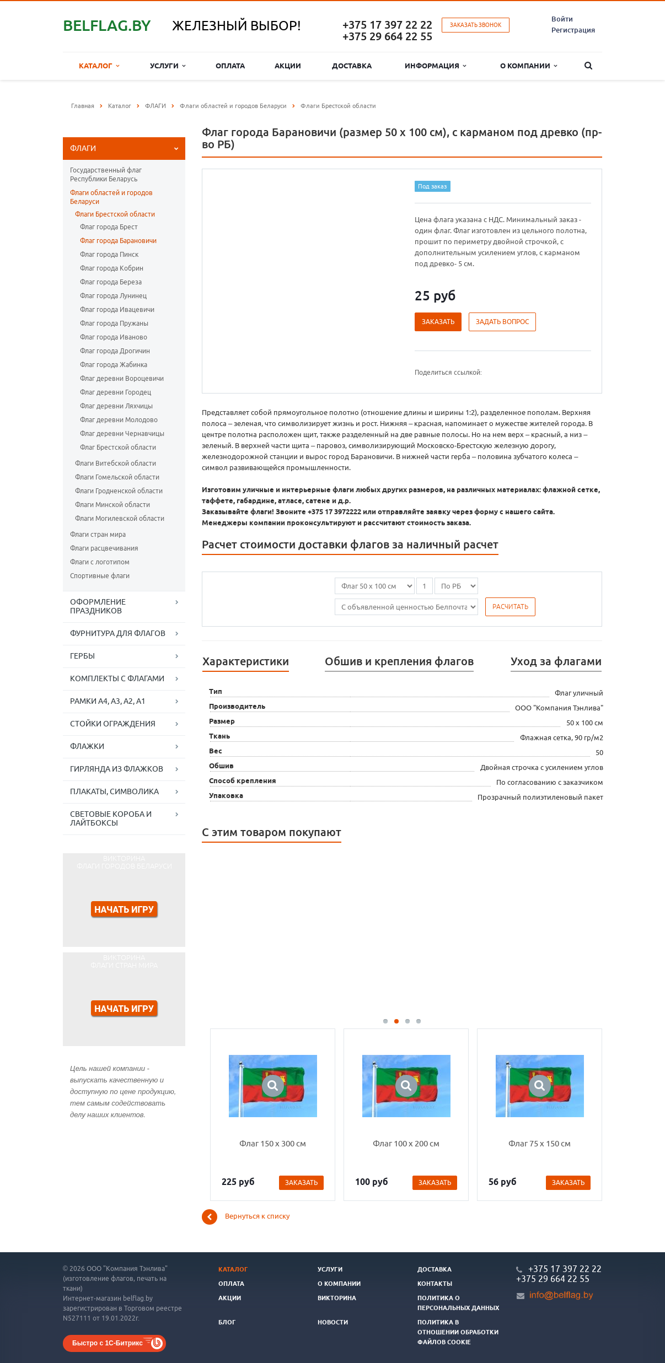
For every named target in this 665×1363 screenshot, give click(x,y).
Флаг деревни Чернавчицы (122, 433)
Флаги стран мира (98, 534)
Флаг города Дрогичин (115, 350)
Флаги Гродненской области (119, 490)
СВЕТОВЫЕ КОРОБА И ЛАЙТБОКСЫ (111, 818)
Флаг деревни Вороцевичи (122, 378)
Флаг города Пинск (109, 254)
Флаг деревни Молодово (119, 419)
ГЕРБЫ (82, 655)
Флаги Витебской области (115, 463)
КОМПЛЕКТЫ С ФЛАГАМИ (117, 678)
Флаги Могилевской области (119, 518)
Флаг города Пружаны (114, 323)
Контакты (434, 1283)
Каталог (99, 66)
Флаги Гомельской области (117, 477)
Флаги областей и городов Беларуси (111, 197)
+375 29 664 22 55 (387, 36)
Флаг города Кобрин (111, 268)
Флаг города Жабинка (113, 364)
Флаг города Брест (109, 226)
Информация (435, 66)
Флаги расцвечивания (104, 548)
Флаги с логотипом (100, 561)
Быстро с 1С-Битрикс (107, 1343)
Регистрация (573, 30)
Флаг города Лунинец (113, 295)
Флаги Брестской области (115, 214)
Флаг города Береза (111, 281)
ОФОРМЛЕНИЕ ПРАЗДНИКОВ (98, 606)
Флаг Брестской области (118, 447)
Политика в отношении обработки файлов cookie (457, 1332)
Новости (333, 1322)
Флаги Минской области (112, 504)
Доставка (352, 65)
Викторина (337, 1298)
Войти (562, 19)
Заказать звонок (475, 25)
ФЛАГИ (83, 148)
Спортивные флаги (100, 575)
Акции (288, 65)
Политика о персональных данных (458, 1303)
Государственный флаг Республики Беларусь (106, 174)
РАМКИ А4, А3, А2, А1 (108, 701)
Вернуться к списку (245, 1217)
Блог (227, 1322)
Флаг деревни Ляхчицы (116, 406)
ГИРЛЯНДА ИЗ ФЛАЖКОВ (116, 768)
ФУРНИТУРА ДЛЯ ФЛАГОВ (117, 633)
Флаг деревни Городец (115, 392)
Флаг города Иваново (113, 337)
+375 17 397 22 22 (387, 24)
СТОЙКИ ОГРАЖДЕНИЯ (112, 723)
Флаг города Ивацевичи (117, 309)
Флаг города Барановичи (118, 240)
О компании (528, 66)
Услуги (167, 66)
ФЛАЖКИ (87, 746)
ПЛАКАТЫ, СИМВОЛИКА (114, 791)
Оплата (230, 65)
